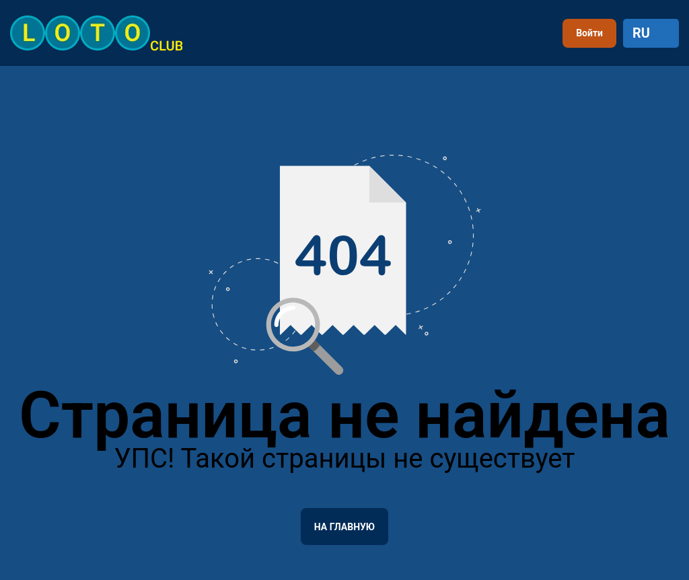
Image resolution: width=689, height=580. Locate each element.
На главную (344, 526)
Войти (589, 33)
